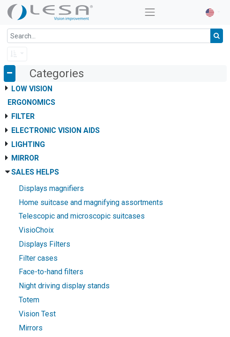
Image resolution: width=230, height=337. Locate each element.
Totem (29, 299)
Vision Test (37, 313)
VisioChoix (36, 230)
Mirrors (31, 327)
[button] (17, 54)
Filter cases (38, 258)
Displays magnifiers (51, 188)
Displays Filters (44, 244)
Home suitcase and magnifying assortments (91, 202)
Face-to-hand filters (51, 271)
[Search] (216, 36)
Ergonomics (31, 102)
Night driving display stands (64, 285)
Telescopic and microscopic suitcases (82, 216)
